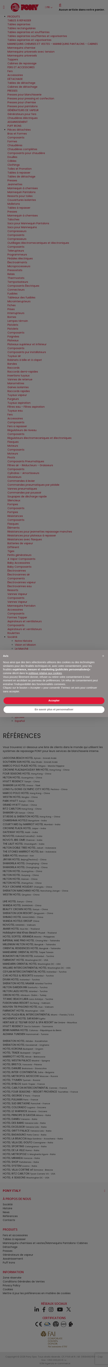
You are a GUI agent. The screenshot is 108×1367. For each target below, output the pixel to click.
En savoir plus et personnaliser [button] (54, 709)
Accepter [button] (54, 700)
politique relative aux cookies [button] (45, 673)
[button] (103, 656)
